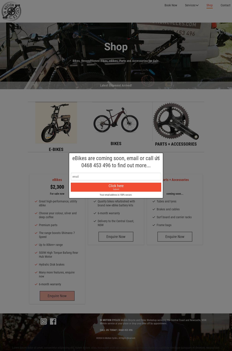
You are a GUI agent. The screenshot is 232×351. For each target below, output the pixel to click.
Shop (209, 5)
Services (192, 5)
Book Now (171, 5)
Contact (225, 5)
